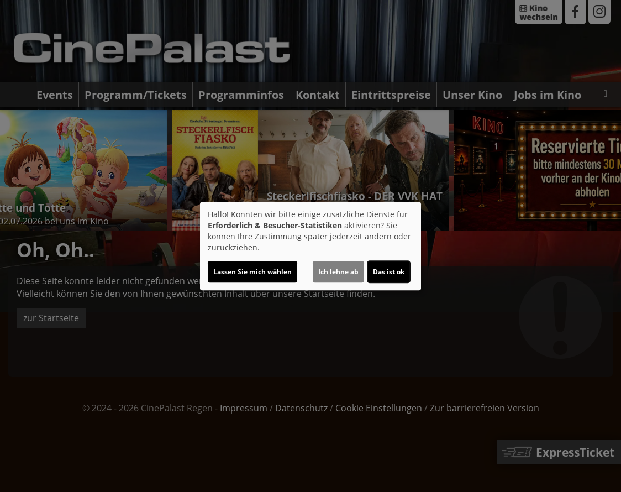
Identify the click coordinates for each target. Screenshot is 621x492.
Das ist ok (388, 271)
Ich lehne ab (338, 271)
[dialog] (310, 246)
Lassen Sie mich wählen (252, 271)
